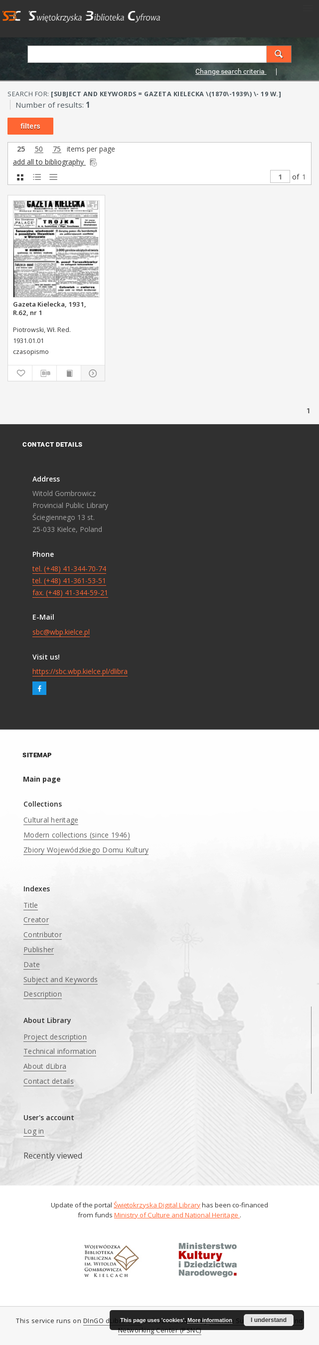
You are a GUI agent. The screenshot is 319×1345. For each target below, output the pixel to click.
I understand (269, 1320)
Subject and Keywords (60, 979)
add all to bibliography (55, 162)
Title (30, 905)
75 (57, 149)
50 (39, 149)
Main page (42, 779)
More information (209, 1320)
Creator (36, 919)
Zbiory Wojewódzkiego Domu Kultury (86, 849)
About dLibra (44, 1066)
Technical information (59, 1051)
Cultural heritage (50, 820)
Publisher (38, 949)
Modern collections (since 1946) (76, 835)
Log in (33, 1131)
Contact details (48, 1081)
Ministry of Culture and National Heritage (177, 1214)
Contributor (42, 934)
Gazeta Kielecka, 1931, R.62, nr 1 (49, 308)
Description (42, 994)
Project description (55, 1036)
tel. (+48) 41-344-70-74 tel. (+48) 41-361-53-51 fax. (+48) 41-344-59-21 (70, 580)
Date (31, 964)
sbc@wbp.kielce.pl (61, 632)
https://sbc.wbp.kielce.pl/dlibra (80, 671)
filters (30, 126)
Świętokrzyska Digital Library (157, 1204)
